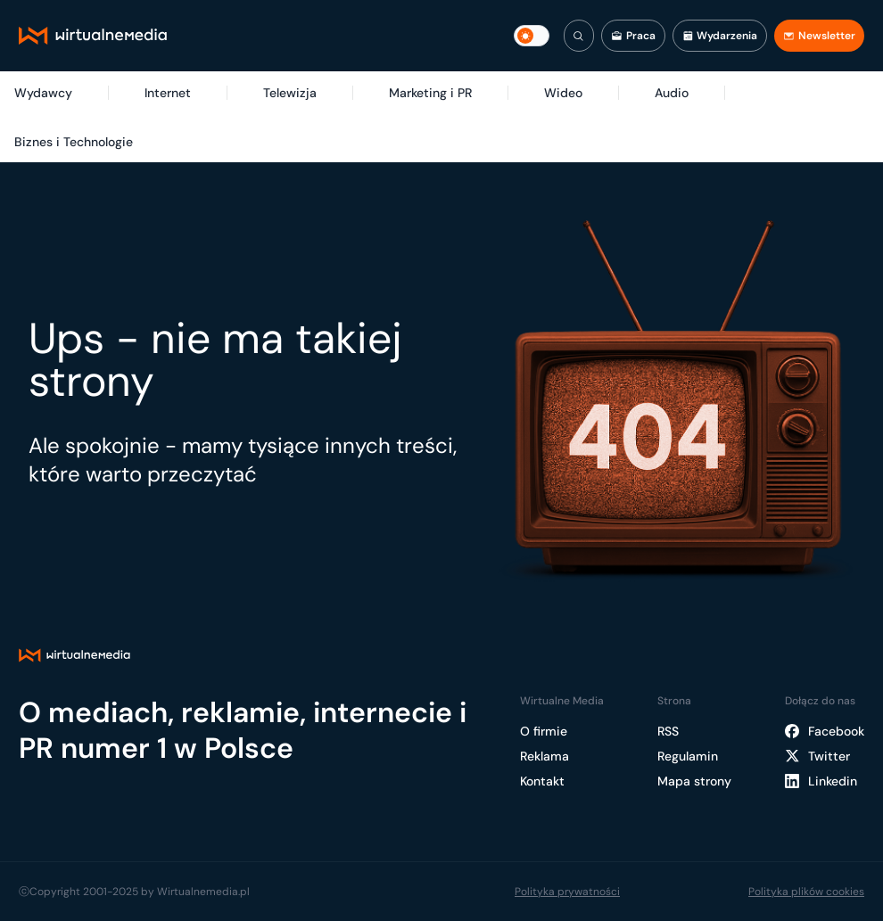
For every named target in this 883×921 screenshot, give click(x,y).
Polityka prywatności (567, 891)
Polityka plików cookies (806, 891)
